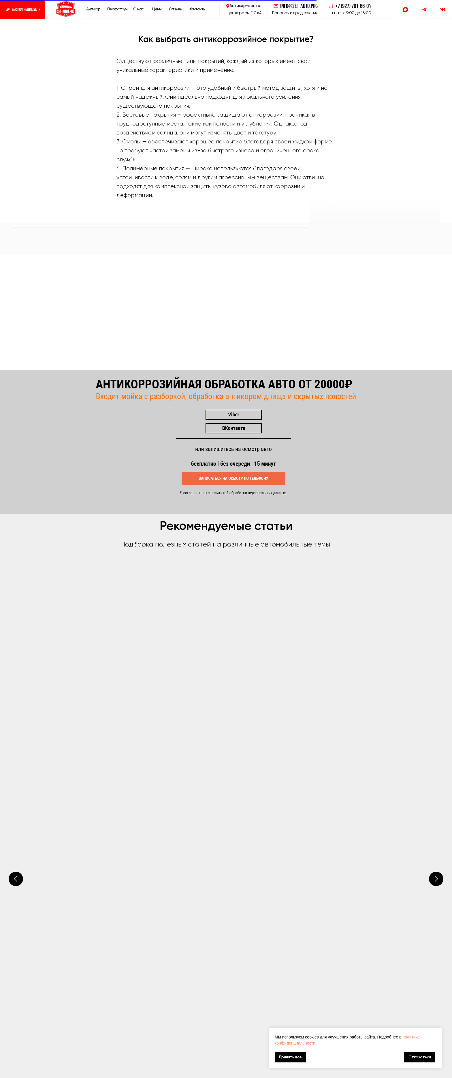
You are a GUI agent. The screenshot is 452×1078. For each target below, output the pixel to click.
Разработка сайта (418, 1072)
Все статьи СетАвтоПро (92, 827)
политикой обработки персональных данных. (248, 656)
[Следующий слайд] (436, 800)
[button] (22, 9)
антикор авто (67, 1072)
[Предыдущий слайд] (16, 800)
